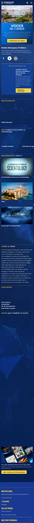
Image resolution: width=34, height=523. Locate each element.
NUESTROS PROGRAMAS (9, 520)
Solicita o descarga (20, 90)
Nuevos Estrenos (6, 511)
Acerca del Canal (6, 497)
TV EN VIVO (5, 501)
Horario (4, 504)
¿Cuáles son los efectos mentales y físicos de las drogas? (23, 72)
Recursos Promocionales (8, 514)
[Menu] (31, 3)
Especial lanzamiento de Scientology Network (15, 494)
